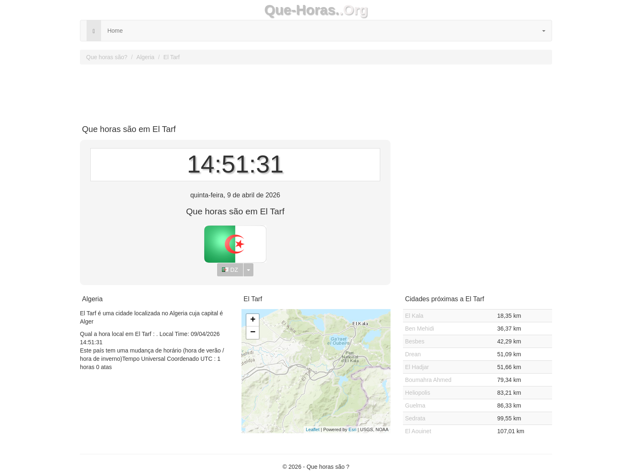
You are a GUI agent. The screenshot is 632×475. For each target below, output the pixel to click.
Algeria (145, 57)
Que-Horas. (301, 9)
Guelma (415, 405)
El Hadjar (417, 367)
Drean (413, 354)
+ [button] (253, 320)
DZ (230, 269)
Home (115, 30)
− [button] (253, 332)
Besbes (415, 341)
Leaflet (312, 429)
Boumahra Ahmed (428, 380)
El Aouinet (418, 431)
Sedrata (415, 418)
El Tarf (172, 57)
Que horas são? (107, 57)
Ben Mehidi (419, 328)
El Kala (414, 315)
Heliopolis (417, 392)
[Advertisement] (316, 91)
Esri (353, 429)
